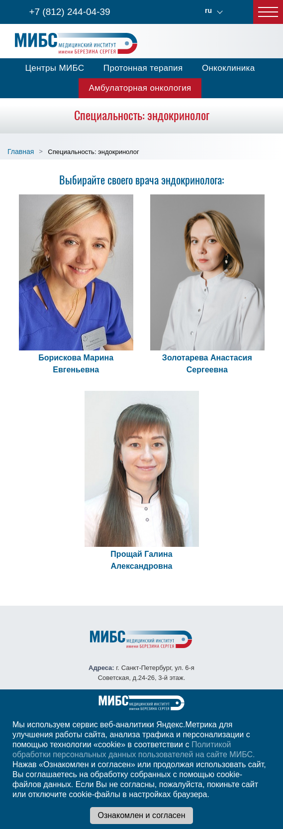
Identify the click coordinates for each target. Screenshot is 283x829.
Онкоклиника (228, 68)
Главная (20, 152)
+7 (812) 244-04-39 (69, 11)
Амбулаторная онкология (140, 88)
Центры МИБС (54, 68)
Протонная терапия (143, 68)
